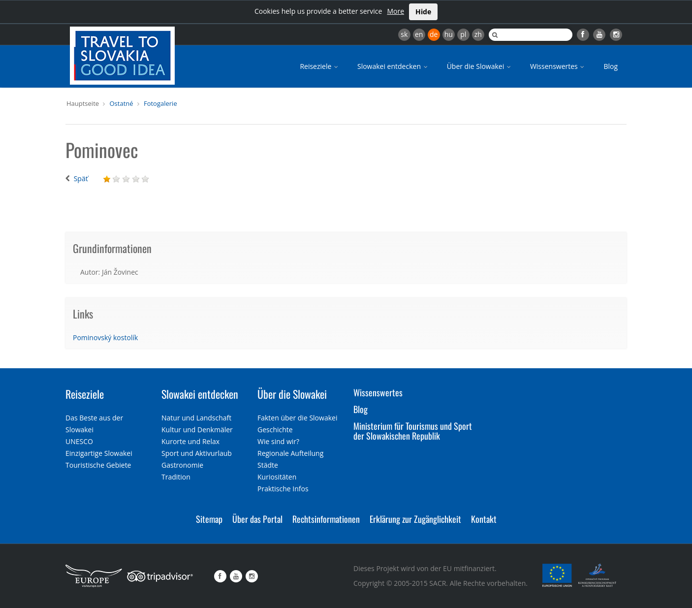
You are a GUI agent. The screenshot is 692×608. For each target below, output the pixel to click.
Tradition (175, 476)
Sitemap (209, 518)
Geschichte (275, 429)
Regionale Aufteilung (290, 453)
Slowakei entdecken (393, 66)
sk (404, 34)
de (434, 34)
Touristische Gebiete (98, 465)
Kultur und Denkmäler (197, 429)
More (395, 11)
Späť (81, 178)
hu (448, 34)
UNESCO (79, 441)
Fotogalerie (160, 103)
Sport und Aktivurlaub (196, 453)
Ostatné (121, 103)
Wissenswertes (558, 66)
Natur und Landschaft (196, 417)
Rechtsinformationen (326, 518)
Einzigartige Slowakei (98, 453)
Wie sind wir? (278, 441)
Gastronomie (182, 465)
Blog (610, 66)
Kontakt (484, 518)
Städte (267, 465)
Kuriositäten (276, 476)
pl (463, 34)
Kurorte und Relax (190, 441)
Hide (423, 11)
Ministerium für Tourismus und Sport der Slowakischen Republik (412, 430)
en (419, 34)
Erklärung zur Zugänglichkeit (415, 518)
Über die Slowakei (479, 66)
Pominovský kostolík (105, 337)
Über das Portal (257, 518)
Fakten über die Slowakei (297, 417)
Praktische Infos (283, 488)
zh (478, 34)
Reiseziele (320, 66)
